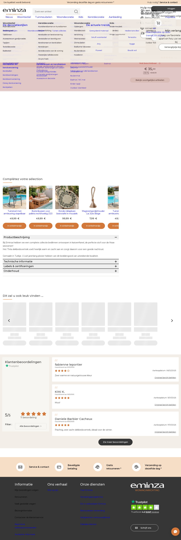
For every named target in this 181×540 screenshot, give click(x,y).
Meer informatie (131, 62)
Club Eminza (86, 515)
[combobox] (30, 451)
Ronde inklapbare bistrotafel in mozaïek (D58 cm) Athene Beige (67, 218)
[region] (90, 29)
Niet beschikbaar (149, 67)
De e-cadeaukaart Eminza (93, 529)
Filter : (8, 449)
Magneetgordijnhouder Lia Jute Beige (93, 216)
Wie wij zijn (52, 515)
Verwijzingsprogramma (91, 522)
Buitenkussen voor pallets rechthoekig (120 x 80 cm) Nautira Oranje (40, 218)
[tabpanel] (69, 20)
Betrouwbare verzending (92, 536)
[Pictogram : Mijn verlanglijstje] (175, 46)
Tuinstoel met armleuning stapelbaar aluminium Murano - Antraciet (14, 219)
